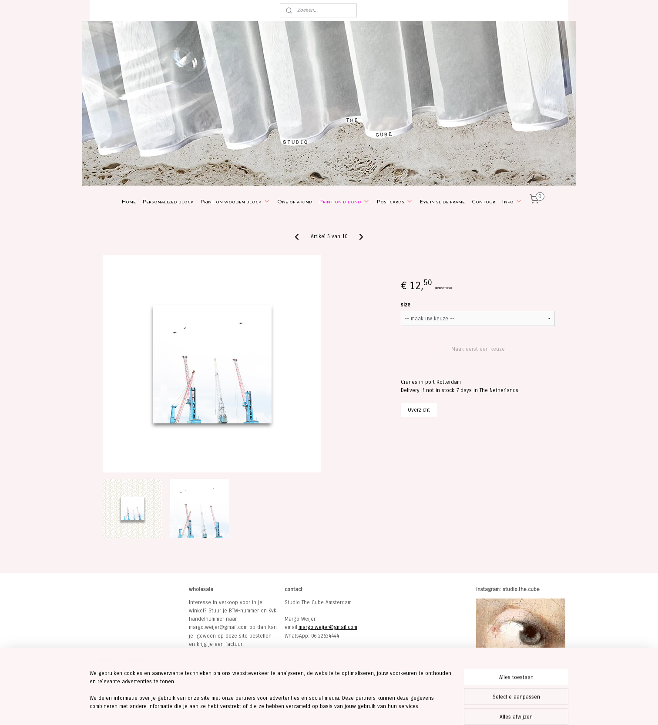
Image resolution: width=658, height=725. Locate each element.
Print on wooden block (235, 201)
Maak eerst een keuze (478, 349)
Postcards (395, 201)
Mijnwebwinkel (414, 709)
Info (512, 201)
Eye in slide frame (442, 201)
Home (129, 201)
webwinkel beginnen (346, 709)
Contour (483, 201)
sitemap (300, 709)
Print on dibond (344, 201)
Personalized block (168, 201)
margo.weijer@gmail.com (328, 627)
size (405, 305)
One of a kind (294, 201)
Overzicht (419, 410)
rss (316, 709)
